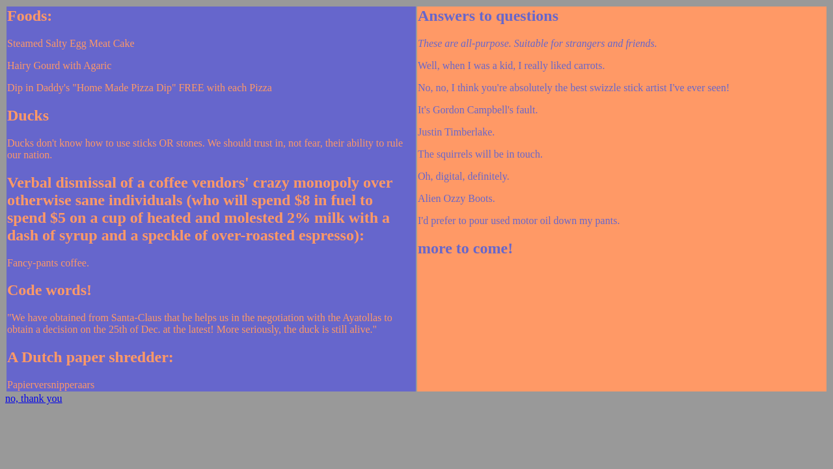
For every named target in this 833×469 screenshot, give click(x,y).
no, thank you (33, 398)
